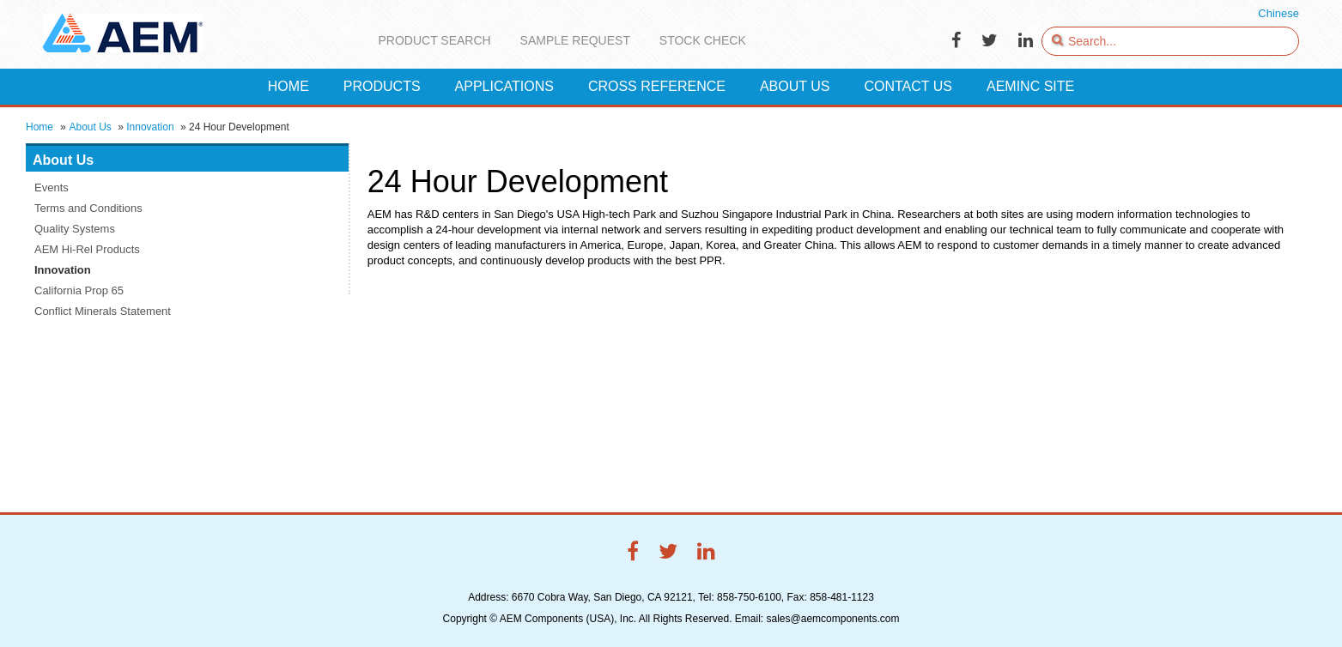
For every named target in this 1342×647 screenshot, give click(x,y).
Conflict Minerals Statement (102, 311)
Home (39, 127)
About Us (90, 127)
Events (51, 187)
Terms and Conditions (88, 208)
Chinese (1278, 13)
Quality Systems (74, 228)
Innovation (149, 127)
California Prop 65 (79, 290)
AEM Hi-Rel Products (87, 249)
